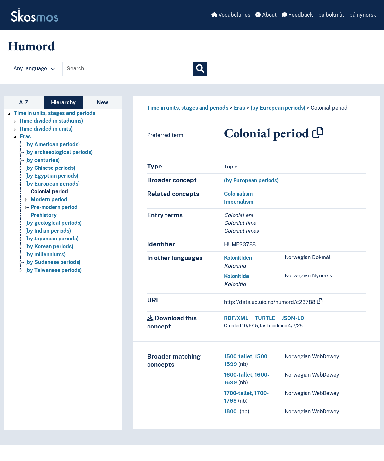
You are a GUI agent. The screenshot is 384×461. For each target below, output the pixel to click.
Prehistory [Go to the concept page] (44, 215)
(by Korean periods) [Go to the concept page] (49, 246)
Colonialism (238, 194)
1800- (231, 411)
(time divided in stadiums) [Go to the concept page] (51, 121)
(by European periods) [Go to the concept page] (52, 184)
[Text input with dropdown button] (127, 69)
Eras (239, 108)
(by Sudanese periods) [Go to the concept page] (52, 262)
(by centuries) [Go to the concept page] (42, 160)
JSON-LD (293, 318)
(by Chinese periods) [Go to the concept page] (50, 168)
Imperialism (238, 202)
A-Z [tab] (23, 102)
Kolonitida (236, 276)
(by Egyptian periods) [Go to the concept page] (51, 176)
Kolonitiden (238, 258)
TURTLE (265, 318)
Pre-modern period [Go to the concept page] (54, 207)
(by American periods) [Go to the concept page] (52, 144)
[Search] (200, 69)
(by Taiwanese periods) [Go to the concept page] (53, 270)
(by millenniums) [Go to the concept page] (45, 254)
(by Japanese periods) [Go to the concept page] (52, 239)
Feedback (297, 15)
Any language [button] (34, 68)
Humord (31, 45)
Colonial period (329, 108)
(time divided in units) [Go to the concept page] (46, 129)
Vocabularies (230, 15)
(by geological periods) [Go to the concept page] (53, 223)
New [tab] (102, 102)
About (266, 15)
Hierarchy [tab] (63, 102)
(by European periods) (278, 108)
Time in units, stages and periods (187, 108)
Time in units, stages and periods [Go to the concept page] (54, 113)
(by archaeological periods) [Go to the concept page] (59, 152)
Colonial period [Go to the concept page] (49, 191)
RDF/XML (236, 318)
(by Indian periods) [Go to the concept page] (48, 231)
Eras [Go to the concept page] (25, 136)
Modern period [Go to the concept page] (49, 199)
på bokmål (331, 15)
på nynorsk (362, 15)
